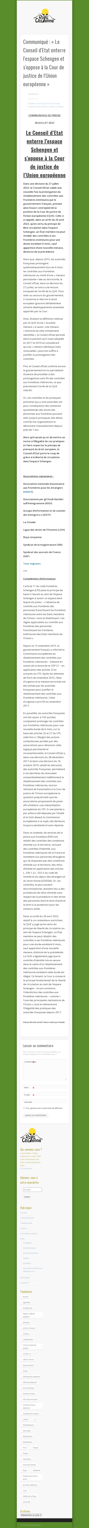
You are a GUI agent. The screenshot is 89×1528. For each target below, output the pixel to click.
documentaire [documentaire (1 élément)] (28, 1365)
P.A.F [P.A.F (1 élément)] (25, 1447)
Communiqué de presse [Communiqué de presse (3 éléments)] (29, 1346)
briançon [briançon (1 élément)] (26, 1322)
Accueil (23, 1212)
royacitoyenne (33, 94)
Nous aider (25, 1277)
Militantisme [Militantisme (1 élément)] (28, 1436)
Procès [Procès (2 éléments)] (25, 1453)
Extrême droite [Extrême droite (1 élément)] (29, 1393)
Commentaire (29, 1061)
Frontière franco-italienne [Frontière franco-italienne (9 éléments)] (29, 1406)
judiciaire (52, 106)
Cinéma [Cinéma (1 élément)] (26, 1334)
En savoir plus (26, 1168)
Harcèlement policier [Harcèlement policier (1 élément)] (31, 1413)
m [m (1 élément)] (35, 1419)
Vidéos (26, 1258)
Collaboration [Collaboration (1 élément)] (28, 1339)
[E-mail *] (32, 1190)
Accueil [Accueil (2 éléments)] (25, 1296)
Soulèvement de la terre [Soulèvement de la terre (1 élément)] (30, 1477)
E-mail (29, 1094)
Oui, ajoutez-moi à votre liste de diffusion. (43, 1108)
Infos (22, 1238)
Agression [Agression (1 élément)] (26, 1302)
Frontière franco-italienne (38, 106)
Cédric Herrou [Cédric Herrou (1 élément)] (28, 1359)
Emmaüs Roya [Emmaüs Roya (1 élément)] (28, 1388)
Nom (29, 1087)
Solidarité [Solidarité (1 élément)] (36, 1470)
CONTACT (24, 1282)
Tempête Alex (26, 1223)
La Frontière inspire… (29, 1233)
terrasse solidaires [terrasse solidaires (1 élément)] (30, 1485)
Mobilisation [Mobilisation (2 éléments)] (27, 1442)
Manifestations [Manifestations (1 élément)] (28, 1425)
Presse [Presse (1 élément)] (35, 1447)
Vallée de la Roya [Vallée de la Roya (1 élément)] (29, 1496)
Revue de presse (30, 1253)
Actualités (31, 103)
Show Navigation (61, 26)
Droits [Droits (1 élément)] (25, 1371)
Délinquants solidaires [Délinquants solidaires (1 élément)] (31, 1376)
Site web (28, 1102)
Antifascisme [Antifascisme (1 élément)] (28, 1308)
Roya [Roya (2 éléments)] (25, 1470)
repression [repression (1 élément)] (27, 1459)
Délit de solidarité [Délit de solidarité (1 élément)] (30, 1382)
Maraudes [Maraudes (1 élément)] (27, 1430)
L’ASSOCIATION (27, 1218)
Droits (50, 103)
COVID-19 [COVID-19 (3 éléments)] (27, 1354)
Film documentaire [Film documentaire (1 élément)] (30, 1399)
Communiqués (42, 103)
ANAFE (28, 491)
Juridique (60, 106)
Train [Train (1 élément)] (25, 1490)
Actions (23, 1228)
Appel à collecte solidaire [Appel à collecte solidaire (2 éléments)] (29, 1315)
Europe (57, 103)
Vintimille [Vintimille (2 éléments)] (26, 1502)
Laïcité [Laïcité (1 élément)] (25, 1419)
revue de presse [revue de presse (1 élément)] (29, 1464)
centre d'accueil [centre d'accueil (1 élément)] (29, 1328)
